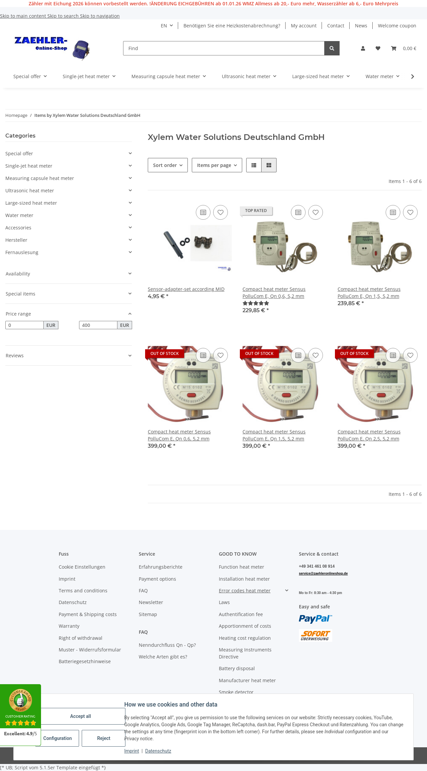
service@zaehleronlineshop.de (323, 573)
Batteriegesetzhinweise (85, 661)
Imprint (132, 751)
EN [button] (164, 25)
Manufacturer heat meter (247, 680)
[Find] (224, 48)
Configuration (59, 738)
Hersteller (16, 240)
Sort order (165, 165)
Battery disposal (237, 668)
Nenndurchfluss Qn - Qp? (167, 645)
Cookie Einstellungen (82, 567)
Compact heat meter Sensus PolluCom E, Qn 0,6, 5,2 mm (274, 292)
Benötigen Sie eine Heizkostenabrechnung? (231, 25)
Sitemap (148, 614)
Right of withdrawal (80, 638)
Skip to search (63, 16)
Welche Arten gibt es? (163, 656)
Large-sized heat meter (31, 203)
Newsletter (151, 602)
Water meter (19, 215)
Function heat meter (241, 567)
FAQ (143, 590)
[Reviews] (256, 303)
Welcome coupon (397, 25)
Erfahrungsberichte (160, 567)
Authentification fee (241, 614)
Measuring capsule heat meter (39, 178)
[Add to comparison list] (203, 212)
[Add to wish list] (220, 212)
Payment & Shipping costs (88, 614)
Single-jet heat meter (28, 166)
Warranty (69, 626)
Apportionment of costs (245, 626)
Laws (224, 602)
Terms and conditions (83, 590)
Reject (104, 738)
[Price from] (24, 325)
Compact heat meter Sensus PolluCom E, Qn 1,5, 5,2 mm (369, 292)
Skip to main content (23, 16)
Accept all (81, 716)
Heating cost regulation (245, 638)
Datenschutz (159, 751)
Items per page (214, 165)
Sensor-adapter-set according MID (186, 289)
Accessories (18, 227)
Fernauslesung (21, 252)
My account (304, 25)
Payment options (157, 579)
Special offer (19, 153)
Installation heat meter (244, 579)
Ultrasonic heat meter (29, 190)
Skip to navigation (100, 16)
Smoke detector (236, 692)
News (361, 25)
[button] (363, 48)
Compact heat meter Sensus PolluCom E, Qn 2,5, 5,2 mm (369, 435)
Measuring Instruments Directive (245, 653)
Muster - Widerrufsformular (90, 649)
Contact (335, 25)
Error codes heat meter (245, 590)
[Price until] (98, 325)
